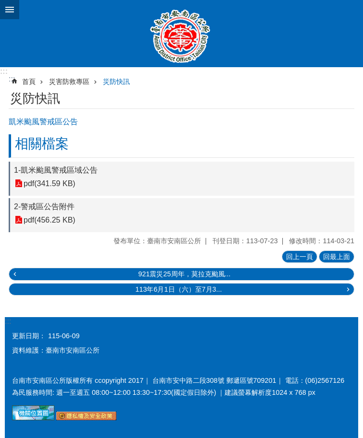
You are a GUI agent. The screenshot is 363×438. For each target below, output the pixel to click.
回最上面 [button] (336, 256)
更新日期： (29, 336)
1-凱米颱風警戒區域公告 (56, 170)
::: (4, 71)
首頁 (29, 81)
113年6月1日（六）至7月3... (178, 289)
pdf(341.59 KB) (49, 183)
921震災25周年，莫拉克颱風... (184, 274)
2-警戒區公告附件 (44, 206)
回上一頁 (299, 256)
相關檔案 (42, 143)
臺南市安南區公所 (181, 33)
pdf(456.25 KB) (49, 220)
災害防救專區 (69, 81)
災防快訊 (116, 81)
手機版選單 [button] (9, 9)
